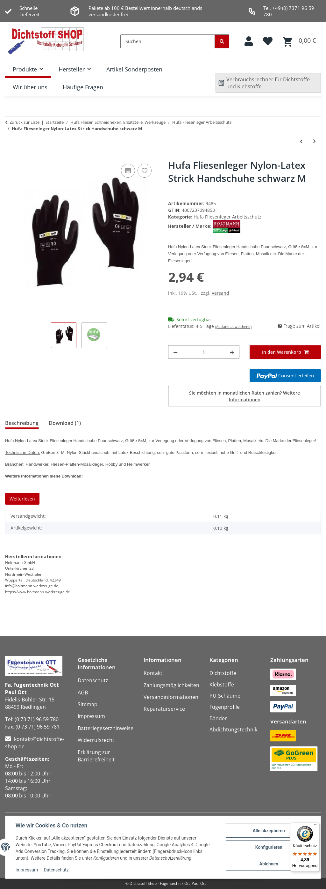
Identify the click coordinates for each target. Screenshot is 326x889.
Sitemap (87, 704)
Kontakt (153, 673)
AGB (83, 692)
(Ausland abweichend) (233, 326)
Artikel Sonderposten (134, 69)
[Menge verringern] (175, 352)
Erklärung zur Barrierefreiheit (96, 756)
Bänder (218, 718)
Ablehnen (268, 863)
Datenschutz (56, 869)
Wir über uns (30, 87)
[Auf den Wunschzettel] (145, 171)
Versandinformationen (171, 696)
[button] (248, 41)
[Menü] (316, 826)
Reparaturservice (164, 708)
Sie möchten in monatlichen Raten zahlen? (244, 396)
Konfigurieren (268, 847)
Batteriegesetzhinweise (105, 728)
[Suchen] (167, 41)
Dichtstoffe (222, 673)
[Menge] (203, 352)
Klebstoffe (221, 684)
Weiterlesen (22, 499)
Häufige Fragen (83, 87)
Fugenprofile (224, 706)
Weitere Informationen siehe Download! (44, 476)
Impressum (27, 869)
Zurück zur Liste (24, 122)
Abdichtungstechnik (233, 729)
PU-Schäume (224, 695)
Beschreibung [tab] (22, 422)
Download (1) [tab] (65, 422)
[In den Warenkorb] (285, 352)
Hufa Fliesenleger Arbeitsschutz (227, 217)
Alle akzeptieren (268, 830)
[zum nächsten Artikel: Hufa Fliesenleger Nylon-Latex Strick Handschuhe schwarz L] (314, 141)
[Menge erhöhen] (232, 352)
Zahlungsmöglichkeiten (171, 685)
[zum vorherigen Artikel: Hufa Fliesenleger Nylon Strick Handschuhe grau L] (301, 141)
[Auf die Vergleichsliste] (128, 171)
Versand (220, 293)
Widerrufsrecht (96, 740)
